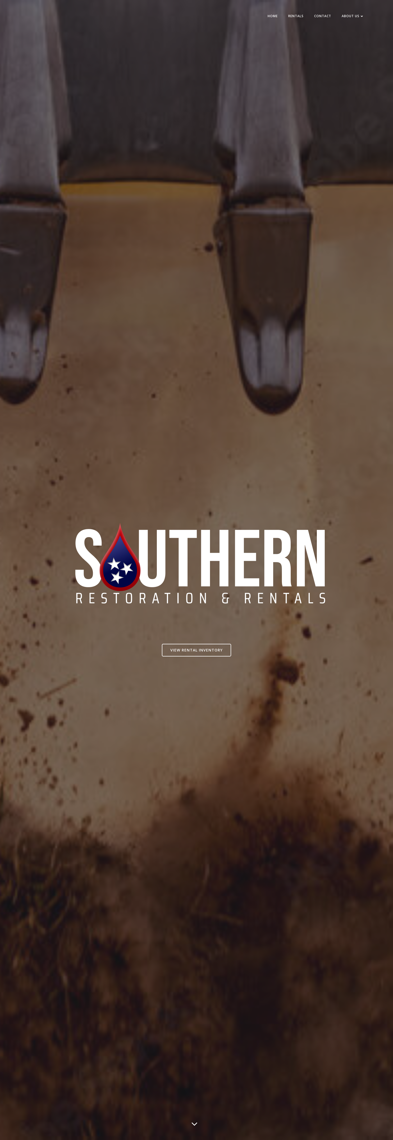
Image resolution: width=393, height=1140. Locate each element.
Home (273, 16)
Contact (322, 16)
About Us (353, 16)
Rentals (296, 16)
